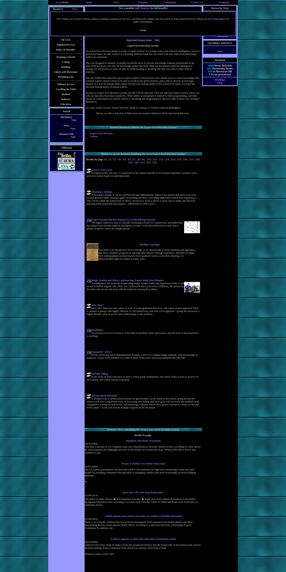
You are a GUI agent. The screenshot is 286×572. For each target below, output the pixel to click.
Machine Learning (149, 244)
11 (155, 159)
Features (143, 2)
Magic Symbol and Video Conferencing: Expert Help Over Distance (127, 280)
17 (191, 159)
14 (173, 159)
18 (197, 159)
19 (130, 162)
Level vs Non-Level (101, 170)
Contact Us (197, 2)
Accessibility (62, 2)
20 (136, 162)
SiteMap (220, 83)
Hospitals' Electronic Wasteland (143, 440)
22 (148, 162)
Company (224, 2)
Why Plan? (97, 305)
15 (179, 159)
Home (89, 2)
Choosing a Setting (101, 191)
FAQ (219, 86)
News (116, 2)
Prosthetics (97, 330)
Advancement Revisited (104, 395)
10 (149, 159)
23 (155, 162)
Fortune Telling (99, 373)
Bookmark (220, 40)
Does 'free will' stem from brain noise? (143, 492)
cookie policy (219, 18)
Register (145, 8)
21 (142, 162)
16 (185, 159)
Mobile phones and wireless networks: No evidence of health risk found (143, 516)
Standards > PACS (101, 352)
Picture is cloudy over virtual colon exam (143, 463)
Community (169, 2)
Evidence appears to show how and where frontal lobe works (143, 539)
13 (167, 159)
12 (161, 159)
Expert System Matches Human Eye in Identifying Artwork (123, 219)
